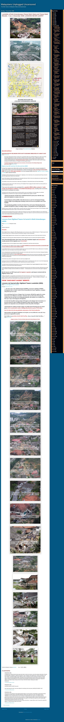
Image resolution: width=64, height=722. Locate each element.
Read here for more (8, 286)
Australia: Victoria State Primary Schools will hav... (56, 77)
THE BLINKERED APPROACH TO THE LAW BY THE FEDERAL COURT (57, 179)
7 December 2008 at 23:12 (9, 702)
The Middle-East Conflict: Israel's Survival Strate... (56, 27)
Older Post (46, 709)
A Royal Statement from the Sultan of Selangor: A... (56, 92)
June (55, 148)
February (53, 195)
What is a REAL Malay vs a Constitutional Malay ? (56, 96)
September (56, 144)
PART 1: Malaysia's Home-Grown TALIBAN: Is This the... (56, 35)
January (55, 155)
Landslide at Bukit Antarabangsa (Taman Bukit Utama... (56, 105)
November (55, 141)
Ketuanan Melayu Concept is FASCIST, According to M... (56, 72)
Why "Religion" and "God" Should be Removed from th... (56, 101)
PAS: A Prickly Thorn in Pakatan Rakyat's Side (56, 47)
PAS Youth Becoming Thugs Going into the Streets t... (56, 52)
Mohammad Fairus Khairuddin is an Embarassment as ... (56, 117)
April (55, 151)
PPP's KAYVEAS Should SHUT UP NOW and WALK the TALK (56, 89)
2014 (54, 15)
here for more (6, 154)
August (55, 145)
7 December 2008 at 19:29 (9, 682)
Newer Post (4, 709)
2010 (54, 21)
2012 (54, 18)
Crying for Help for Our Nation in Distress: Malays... (56, 125)
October (55, 142)
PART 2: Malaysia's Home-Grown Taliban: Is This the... (56, 31)
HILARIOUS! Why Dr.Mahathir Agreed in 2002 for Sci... (56, 113)
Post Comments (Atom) (28, 712)
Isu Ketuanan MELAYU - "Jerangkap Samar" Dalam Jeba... (56, 130)
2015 (54, 14)
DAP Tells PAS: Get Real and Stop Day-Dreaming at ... (56, 43)
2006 (54, 158)
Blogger (39, 719)
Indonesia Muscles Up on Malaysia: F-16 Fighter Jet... (56, 85)
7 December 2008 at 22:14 (9, 689)
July (52, 209)
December (55, 25)
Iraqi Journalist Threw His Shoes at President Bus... (56, 68)
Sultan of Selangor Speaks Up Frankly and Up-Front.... (56, 138)
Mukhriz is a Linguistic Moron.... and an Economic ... (56, 109)
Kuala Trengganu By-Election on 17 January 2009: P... (56, 56)
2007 (54, 157)
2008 (54, 24)
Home (25, 709)
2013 (54, 17)
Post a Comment (6, 705)
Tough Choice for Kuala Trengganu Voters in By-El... (56, 39)
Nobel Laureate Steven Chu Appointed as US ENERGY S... (56, 64)
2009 (54, 22)
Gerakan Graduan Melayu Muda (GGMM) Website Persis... (56, 134)
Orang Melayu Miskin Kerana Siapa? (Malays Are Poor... (56, 121)
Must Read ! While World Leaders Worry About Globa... (56, 81)
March (55, 152)
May (54, 149)
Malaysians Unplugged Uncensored (18, 4)
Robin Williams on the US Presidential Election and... (56, 60)
